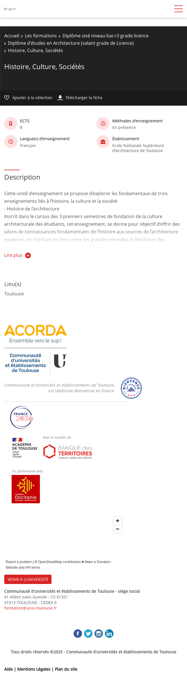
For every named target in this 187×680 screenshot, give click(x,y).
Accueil (11, 36)
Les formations (41, 36)
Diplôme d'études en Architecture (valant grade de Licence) (71, 43)
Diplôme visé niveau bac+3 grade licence (106, 36)
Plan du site (66, 669)
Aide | (10, 669)
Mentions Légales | (36, 669)
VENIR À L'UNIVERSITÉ (28, 579)
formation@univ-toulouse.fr (30, 608)
